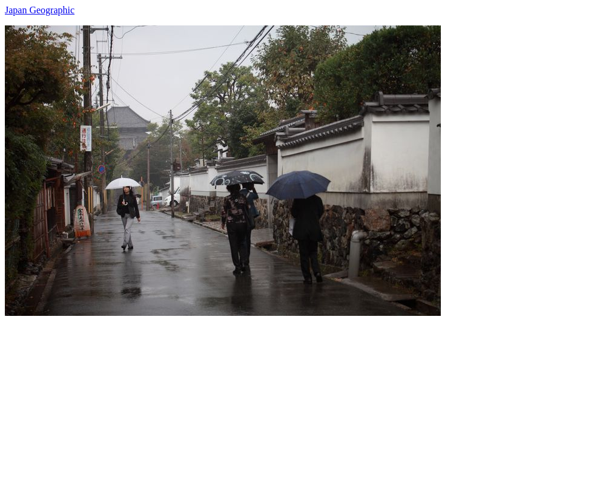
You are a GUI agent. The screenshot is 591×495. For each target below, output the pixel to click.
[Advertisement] (295, 400)
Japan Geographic (39, 10)
